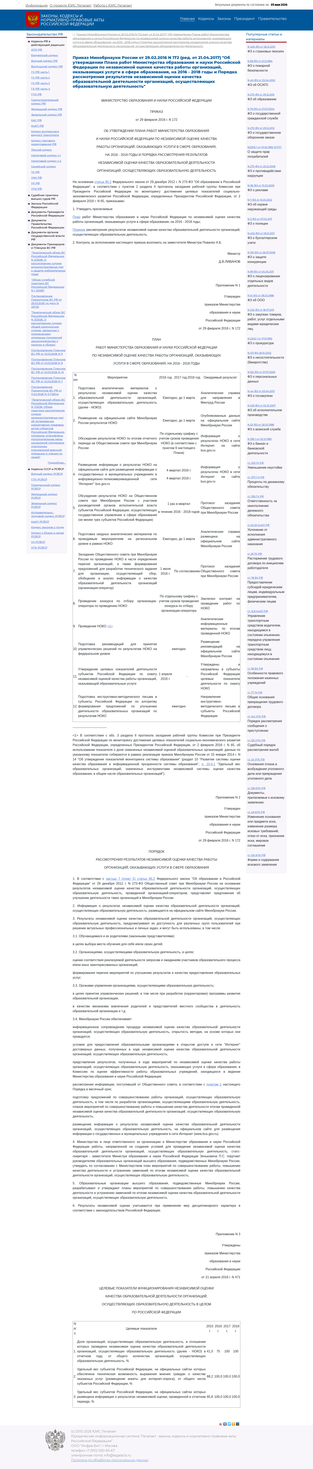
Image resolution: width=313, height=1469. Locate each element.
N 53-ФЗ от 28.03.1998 (261, 424)
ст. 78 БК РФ (255, 577)
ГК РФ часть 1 (40, 72)
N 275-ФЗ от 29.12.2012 (261, 128)
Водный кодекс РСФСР (47, 473)
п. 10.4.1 (208, 764)
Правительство (272, 19)
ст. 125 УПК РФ (256, 740)
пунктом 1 (214, 1084)
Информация (37, 5)
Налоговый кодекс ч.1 (46, 155)
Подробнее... (56, 462)
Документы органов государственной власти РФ (48, 236)
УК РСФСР (38, 542)
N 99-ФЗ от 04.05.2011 (261, 271)
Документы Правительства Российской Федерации (47, 224)
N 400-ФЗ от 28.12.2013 (261, 46)
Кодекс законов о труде (47, 527)
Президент (244, 19)
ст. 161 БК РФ (255, 668)
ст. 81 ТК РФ (255, 553)
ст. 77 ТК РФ (255, 692)
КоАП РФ (37, 125)
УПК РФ (36, 188)
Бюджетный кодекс (44, 55)
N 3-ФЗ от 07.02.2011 (260, 218)
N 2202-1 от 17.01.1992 (260, 338)
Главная (187, 19)
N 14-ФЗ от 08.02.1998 (261, 295)
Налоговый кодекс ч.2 (46, 160)
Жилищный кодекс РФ (46, 109)
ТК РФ (35, 172)
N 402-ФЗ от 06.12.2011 (261, 233)
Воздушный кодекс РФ (47, 66)
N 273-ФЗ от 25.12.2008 (261, 166)
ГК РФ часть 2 (40, 77)
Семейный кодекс (43, 166)
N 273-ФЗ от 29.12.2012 (261, 94)
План (76, 217)
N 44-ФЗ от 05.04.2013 (261, 391)
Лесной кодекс (41, 149)
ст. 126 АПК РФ (256, 788)
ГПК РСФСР (39, 479)
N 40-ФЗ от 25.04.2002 (261, 80)
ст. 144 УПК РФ (257, 716)
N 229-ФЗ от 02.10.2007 (262, 405)
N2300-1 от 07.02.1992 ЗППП (264, 147)
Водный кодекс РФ (44, 60)
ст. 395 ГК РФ (256, 496)
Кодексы (206, 19)
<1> (110, 626)
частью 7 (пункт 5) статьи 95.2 (130, 878)
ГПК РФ (36, 94)
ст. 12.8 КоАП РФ (258, 611)
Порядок (79, 229)
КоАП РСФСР (40, 521)
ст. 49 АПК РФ (256, 812)
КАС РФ (36, 120)
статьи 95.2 (102, 182)
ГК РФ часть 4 (40, 88)
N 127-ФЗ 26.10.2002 (259, 352)
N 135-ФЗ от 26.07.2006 (261, 252)
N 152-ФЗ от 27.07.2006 (261, 372)
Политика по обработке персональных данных (109, 1460)
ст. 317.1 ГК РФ (256, 477)
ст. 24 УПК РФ (256, 759)
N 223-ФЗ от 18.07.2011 (261, 309)
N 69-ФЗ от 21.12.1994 (260, 61)
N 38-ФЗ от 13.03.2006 (261, 185)
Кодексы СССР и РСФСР (47, 469)
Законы (224, 19)
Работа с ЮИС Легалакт (112, 5)
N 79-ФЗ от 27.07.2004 (261, 108)
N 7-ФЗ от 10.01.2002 (260, 199)
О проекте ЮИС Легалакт (70, 5)
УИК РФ (36, 177)
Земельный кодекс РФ (46, 114)
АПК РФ (36, 49)
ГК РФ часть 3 (40, 83)
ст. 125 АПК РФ (256, 855)
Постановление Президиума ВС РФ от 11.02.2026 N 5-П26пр (46, 390)
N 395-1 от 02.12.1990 (260, 439)
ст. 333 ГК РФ (256, 462)
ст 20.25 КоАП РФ (258, 525)
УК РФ (35, 183)
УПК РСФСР (39, 547)
